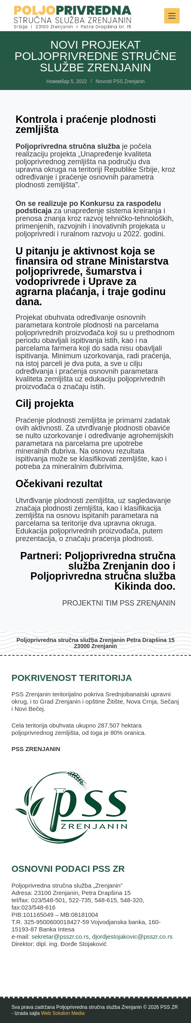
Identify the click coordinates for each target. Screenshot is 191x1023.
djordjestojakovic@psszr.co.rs (132, 936)
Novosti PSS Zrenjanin (120, 81)
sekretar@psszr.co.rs (60, 936)
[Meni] (172, 16)
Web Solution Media (63, 1013)
